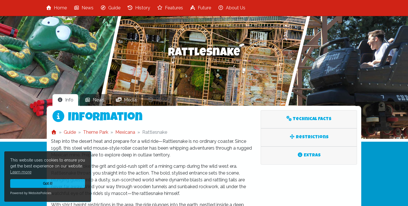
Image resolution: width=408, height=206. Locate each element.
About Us (231, 7)
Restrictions (309, 137)
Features (170, 7)
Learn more (20, 172)
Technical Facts (309, 119)
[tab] (65, 100)
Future (200, 7)
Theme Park (95, 132)
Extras (309, 155)
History (138, 7)
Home (56, 7)
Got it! (47, 183)
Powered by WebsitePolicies (30, 193)
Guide (110, 7)
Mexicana (125, 132)
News (84, 7)
